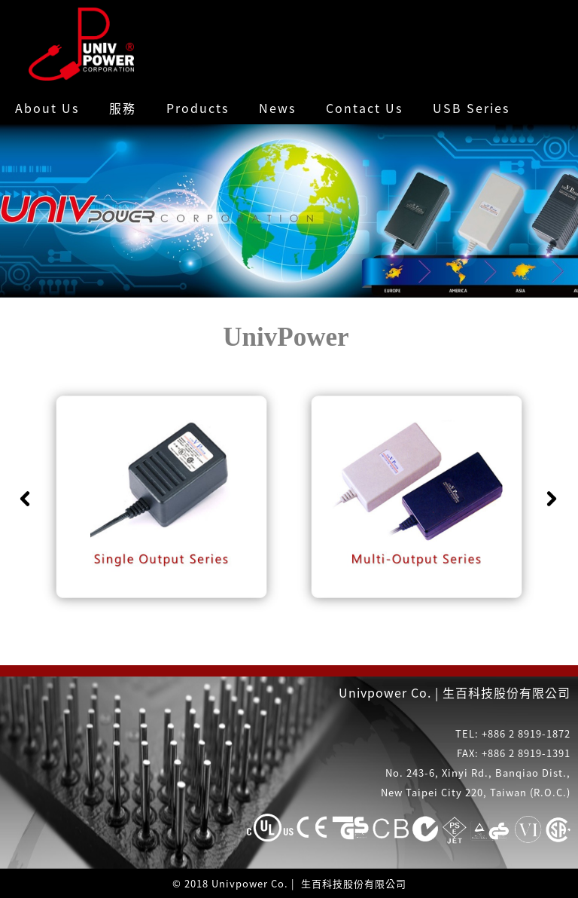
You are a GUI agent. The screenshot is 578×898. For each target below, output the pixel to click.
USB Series (471, 108)
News (277, 108)
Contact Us (364, 108)
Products (197, 108)
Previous (24, 498)
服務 (122, 108)
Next (551, 498)
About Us (47, 108)
